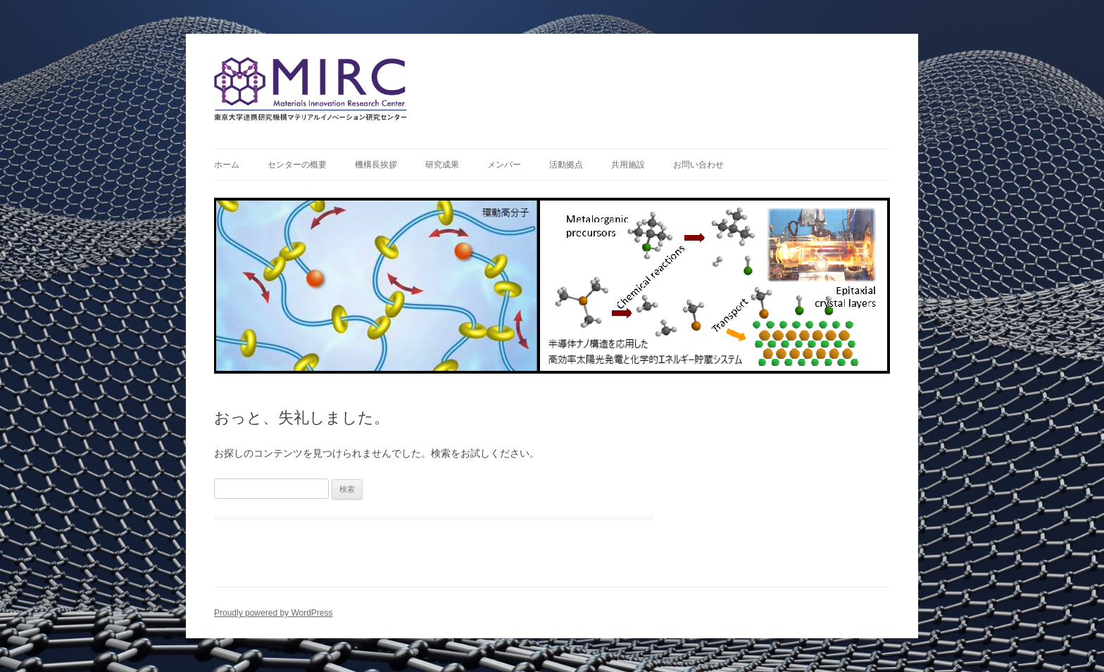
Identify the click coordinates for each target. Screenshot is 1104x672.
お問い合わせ (698, 165)
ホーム (226, 165)
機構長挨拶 (376, 165)
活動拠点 (566, 165)
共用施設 (628, 165)
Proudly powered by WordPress (273, 613)
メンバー (504, 165)
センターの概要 (297, 165)
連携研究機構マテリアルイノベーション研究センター (552, 86)
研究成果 (442, 165)
